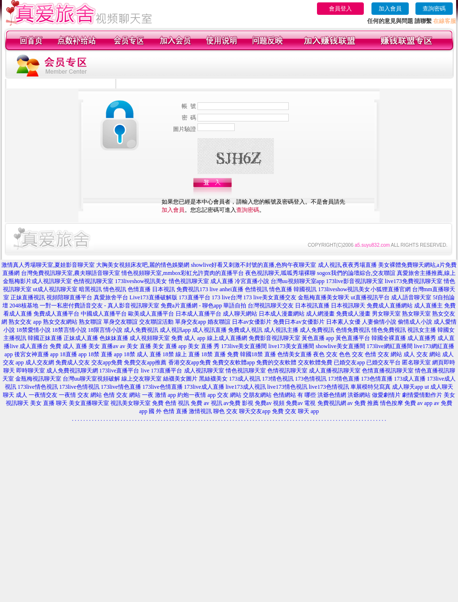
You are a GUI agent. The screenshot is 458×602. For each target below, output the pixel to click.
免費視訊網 (331, 403)
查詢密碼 (434, 8)
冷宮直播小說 (252, 281)
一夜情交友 (43, 395)
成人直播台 (34, 346)
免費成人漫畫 (353, 313)
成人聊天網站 (240, 313)
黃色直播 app (318, 338)
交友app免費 (106, 362)
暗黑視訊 (90, 289)
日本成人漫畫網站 (282, 313)
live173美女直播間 (291, 346)
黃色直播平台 (353, 338)
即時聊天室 (30, 370)
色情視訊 (256, 289)
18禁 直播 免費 (220, 354)
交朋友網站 (257, 395)
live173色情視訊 (329, 386)
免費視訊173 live (197, 289)
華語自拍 (234, 305)
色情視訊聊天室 (93, 281)
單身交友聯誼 (120, 321)
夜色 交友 (325, 354)
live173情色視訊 (287, 386)
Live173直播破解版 (153, 297)
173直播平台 (194, 297)
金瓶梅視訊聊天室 (38, 378)
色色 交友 (351, 354)
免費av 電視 (301, 403)
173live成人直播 (204, 386)
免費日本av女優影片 (298, 321)
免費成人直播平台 (56, 313)
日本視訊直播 (312, 305)
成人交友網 (39, 362)
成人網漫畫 (320, 313)
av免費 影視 (238, 403)
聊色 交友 (225, 411)
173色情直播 (377, 378)
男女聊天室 (386, 313)
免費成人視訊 (245, 330)
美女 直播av (103, 346)
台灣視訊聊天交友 (271, 305)
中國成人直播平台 (104, 313)
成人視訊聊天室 (52, 281)
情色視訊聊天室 (246, 370)
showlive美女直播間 (340, 346)
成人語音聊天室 (411, 297)
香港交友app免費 (189, 362)
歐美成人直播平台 (151, 313)
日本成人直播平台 (198, 313)
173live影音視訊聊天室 (354, 281)
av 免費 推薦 (363, 403)
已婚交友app (349, 362)
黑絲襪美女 (213, 378)
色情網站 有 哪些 (294, 395)
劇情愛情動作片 (422, 395)
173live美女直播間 (244, 346)
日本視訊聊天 (348, 305)
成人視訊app (175, 330)
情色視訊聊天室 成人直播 (201, 281)
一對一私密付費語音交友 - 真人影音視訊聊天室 (99, 305)
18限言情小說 (105, 330)
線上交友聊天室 (141, 378)
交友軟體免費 (315, 362)
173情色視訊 (278, 378)
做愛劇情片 (386, 395)
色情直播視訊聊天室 (388, 370)
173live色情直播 (162, 386)
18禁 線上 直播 (181, 354)
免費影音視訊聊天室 (274, 338)
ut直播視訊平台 (370, 297)
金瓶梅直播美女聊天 (323, 297)
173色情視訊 (311, 378)
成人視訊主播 (281, 330)
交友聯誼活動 (156, 321)
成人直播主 (428, 305)
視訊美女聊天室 (130, 403)
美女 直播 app (169, 346)
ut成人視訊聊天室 (55, 289)
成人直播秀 (421, 338)
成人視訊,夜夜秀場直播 (347, 265)
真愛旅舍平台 (111, 297)
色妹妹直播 (113, 338)
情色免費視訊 (388, 330)
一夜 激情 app (159, 395)
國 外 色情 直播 (168, 411)
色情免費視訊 (353, 330)
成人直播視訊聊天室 (334, 370)
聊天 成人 (15, 395)
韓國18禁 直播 (258, 354)
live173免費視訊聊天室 (413, 281)
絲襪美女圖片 (180, 378)
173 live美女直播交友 (269, 297)
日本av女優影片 (252, 321)
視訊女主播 (421, 330)
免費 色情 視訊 (170, 403)
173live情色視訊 (38, 386)
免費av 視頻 (269, 403)
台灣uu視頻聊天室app (298, 281)
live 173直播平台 (162, 370)
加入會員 (390, 8)
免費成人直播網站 (390, 305)
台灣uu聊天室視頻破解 (91, 378)
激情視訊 (200, 411)
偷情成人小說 (415, 321)
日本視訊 (163, 289)
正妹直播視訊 (28, 297)
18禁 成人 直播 (142, 354)
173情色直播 (344, 378)
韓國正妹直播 (45, 338)
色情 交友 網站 (383, 354)
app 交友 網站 (224, 395)
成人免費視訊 (141, 330)
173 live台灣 (227, 297)
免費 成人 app (188, 338)
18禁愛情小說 (33, 330)
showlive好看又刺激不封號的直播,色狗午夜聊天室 (253, 265)
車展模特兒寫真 (370, 386)
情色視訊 (114, 289)
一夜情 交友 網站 (80, 395)
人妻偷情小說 (379, 321)
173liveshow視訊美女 (141, 281)
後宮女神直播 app (36, 354)
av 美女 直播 (135, 346)
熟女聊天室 (416, 313)
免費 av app (418, 403)
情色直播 (280, 289)
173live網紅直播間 (390, 346)
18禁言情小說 (69, 330)
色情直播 (139, 289)
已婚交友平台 (383, 362)
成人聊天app (407, 386)
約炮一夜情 (191, 395)
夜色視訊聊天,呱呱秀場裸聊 (280, 273)
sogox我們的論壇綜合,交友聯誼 (356, 273)
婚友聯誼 (218, 321)
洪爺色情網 (331, 395)
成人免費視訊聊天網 (72, 370)
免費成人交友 (72, 362)
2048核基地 (24, 305)
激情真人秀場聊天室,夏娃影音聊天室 (48, 265)
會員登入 (340, 8)
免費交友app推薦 (145, 362)
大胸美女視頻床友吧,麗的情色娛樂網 (142, 265)
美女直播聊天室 (89, 403)
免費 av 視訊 (206, 403)
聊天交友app (254, 411)
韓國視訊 (305, 289)
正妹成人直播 (81, 338)
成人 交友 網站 (422, 354)
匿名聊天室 (416, 362)
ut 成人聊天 (439, 386)
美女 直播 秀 (203, 346)
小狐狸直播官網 (391, 289)
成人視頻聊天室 (150, 338)
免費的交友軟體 (276, 362)
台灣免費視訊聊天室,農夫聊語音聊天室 (70, 273)
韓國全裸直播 (388, 338)
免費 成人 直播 (68, 346)
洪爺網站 (359, 395)
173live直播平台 (119, 370)
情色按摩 (391, 403)
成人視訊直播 (209, 330)
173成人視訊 (245, 378)
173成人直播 (409, 378)
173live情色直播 (121, 386)
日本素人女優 (343, 321)
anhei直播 (231, 289)
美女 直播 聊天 (48, 403)
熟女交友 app (25, 321)
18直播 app (73, 354)
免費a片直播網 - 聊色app (191, 305)
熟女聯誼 (90, 321)
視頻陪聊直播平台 (69, 297)
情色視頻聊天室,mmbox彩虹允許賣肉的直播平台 (182, 273)
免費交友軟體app (233, 362)
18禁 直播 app (105, 354)
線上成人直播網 (227, 338)
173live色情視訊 (79, 386)
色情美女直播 (294, 354)
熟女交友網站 (60, 321)
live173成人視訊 (246, 386)
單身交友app (190, 321)
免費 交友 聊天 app (295, 411)
